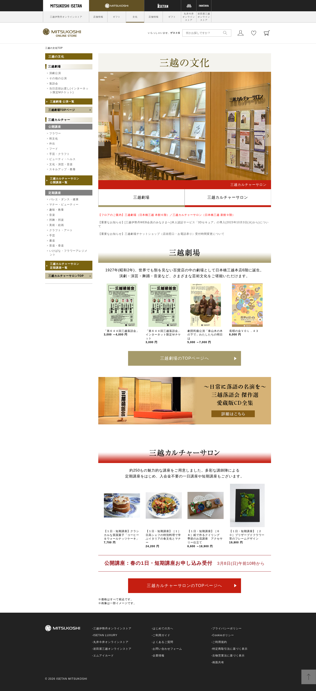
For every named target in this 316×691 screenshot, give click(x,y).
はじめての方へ (163, 628)
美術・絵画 (56, 225)
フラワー (55, 133)
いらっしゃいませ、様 (164, 33)
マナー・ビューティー (64, 204)
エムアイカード (103, 655)
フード (53, 148)
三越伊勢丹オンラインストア (66, 17)
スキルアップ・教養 (62, 169)
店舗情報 (98, 17)
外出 (52, 143)
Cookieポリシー (223, 635)
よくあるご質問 (163, 642)
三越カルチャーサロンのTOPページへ (184, 585)
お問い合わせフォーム (167, 648)
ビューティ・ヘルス (62, 159)
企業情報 (158, 655)
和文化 (53, 138)
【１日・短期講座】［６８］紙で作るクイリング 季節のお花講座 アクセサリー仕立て (205, 539)
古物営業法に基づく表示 (228, 655)
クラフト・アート (61, 230)
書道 (52, 240)
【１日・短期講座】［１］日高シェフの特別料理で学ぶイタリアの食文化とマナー (163, 539)
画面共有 (218, 662)
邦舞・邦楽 (56, 219)
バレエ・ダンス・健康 (64, 199)
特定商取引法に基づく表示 (230, 648)
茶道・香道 (56, 245)
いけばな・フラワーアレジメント (68, 252)
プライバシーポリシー (227, 628)
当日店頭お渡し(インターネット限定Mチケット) (69, 90)
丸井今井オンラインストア (189, 16)
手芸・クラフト (59, 154)
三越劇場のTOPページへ (184, 358)
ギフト (116, 17)
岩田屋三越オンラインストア (204, 16)
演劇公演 (55, 73)
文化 (135, 17)
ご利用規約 (219, 642)
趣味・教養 (56, 209)
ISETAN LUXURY (105, 635)
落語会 (53, 83)
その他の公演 (58, 78)
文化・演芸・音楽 (61, 164)
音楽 (52, 214)
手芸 (52, 235)
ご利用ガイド (161, 635)
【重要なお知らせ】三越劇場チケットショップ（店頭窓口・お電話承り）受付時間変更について (161, 233)
